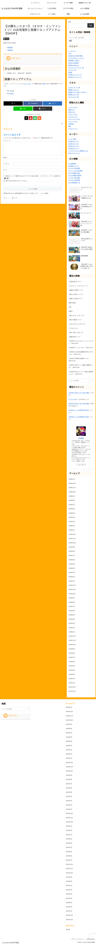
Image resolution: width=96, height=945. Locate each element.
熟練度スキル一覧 (73, 94)
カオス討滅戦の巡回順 (74, 175)
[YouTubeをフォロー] (31, 118)
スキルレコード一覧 (74, 87)
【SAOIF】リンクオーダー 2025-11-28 (80, 347)
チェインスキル (72, 121)
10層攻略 (10, 50)
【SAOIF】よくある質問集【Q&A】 (78, 410)
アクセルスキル (72, 117)
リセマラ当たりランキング (76, 58)
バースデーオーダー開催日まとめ (78, 151)
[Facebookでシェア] (32, 103)
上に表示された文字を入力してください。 (15, 183)
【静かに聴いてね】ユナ (76, 332)
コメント (6, 140)
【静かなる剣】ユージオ (76, 294)
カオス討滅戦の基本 (74, 173)
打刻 (70, 307)
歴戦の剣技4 (72, 303)
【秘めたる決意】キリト (76, 298)
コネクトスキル (72, 114)
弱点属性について (73, 166)
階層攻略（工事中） (74, 60)
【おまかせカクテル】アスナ (77, 324)
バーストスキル (72, 107)
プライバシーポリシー (77, 939)
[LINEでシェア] (23, 108)
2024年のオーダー (73, 144)
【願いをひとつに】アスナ (76, 315)
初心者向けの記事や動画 (75, 56)
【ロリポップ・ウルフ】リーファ (78, 286)
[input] (81, 380)
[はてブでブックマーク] (52, 103)
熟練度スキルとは (73, 90)
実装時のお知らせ (73, 65)
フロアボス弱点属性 (74, 168)
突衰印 (71, 311)
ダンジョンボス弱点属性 (75, 170)
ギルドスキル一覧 (73, 97)
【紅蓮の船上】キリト (75, 281)
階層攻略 (10, 47)
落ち (11, 91)
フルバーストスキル (74, 119)
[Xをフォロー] (26, 118)
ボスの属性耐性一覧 (74, 182)
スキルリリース (72, 128)
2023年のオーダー (73, 146)
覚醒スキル (71, 109)
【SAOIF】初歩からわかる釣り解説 (78, 392)
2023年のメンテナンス (75, 77)
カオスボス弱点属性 (74, 180)
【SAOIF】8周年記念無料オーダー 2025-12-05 (79, 360)
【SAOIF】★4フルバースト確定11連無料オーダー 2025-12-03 (81, 373)
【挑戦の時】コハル (74, 337)
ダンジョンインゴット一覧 (76, 67)
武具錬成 (71, 124)
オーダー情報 (72, 139)
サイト (5, 172)
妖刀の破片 (10, 93)
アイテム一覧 (72, 70)
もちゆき (81, 438)
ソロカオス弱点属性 (74, 178)
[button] (42, 108)
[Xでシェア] (13, 103)
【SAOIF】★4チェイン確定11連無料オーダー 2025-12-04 (81, 366)
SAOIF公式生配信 (73, 63)
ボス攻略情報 (72, 163)
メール (6, 166)
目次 (13, 58)
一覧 (69, 53)
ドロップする (27, 83)
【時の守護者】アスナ (75, 320)
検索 (69, 22)
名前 (5, 160)
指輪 (69, 126)
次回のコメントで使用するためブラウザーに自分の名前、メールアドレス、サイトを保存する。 (33, 178)
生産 (44, 83)
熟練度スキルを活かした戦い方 (77, 92)
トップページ (72, 51)
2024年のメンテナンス (75, 74)
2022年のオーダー (73, 148)
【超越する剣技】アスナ (76, 290)
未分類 (6, 38)
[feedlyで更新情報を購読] (35, 118)
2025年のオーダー (73, 141)
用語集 (70, 72)
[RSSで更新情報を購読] (39, 118)
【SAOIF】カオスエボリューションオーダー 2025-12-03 (81, 342)
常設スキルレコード (74, 153)
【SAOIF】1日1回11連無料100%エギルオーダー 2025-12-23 (81, 353)
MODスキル (71, 112)
